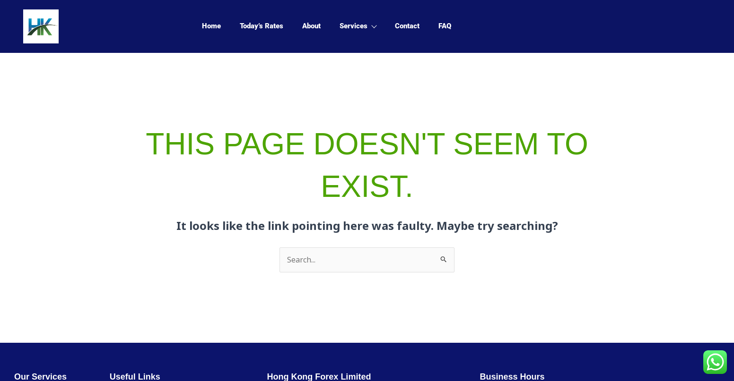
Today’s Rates (261, 26)
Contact (407, 26)
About (311, 26)
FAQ (444, 26)
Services (358, 26)
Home (211, 26)
